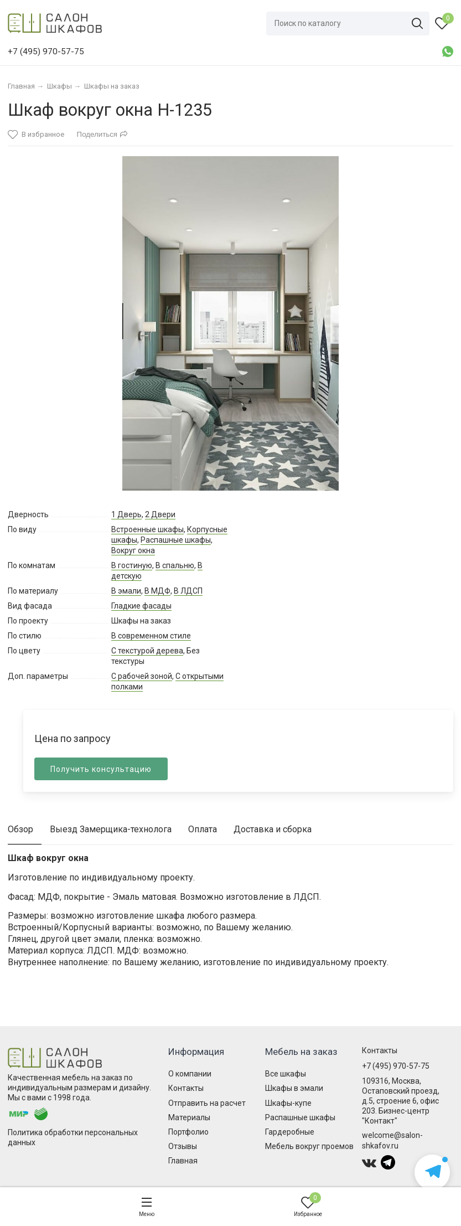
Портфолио (188, 1131)
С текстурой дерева (147, 650)
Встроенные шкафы (147, 529)
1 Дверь (126, 514)
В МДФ (157, 590)
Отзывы (182, 1146)
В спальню (175, 565)
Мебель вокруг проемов (309, 1146)
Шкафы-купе (288, 1103)
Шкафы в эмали (294, 1088)
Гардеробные (289, 1131)
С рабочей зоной (141, 676)
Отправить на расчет (207, 1103)
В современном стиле (151, 635)
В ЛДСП (188, 590)
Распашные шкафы (176, 539)
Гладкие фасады (141, 605)
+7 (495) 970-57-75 (395, 1066)
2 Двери (160, 514)
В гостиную (131, 565)
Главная (183, 1160)
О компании (189, 1073)
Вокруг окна (133, 550)
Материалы (189, 1117)
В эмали (126, 590)
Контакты (186, 1088)
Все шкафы (285, 1073)
